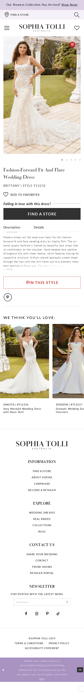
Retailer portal (42, 580)
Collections (41, 532)
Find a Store (42, 215)
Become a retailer (42, 497)
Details (39, 229)
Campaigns (42, 491)
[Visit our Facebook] (24, 623)
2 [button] (66, 160)
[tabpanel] (42, 95)
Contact (42, 568)
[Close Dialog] (4, 680)
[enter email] (41, 610)
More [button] (10, 272)
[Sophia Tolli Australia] (42, 28)
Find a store (42, 478)
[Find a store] (17, 15)
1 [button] (61, 160)
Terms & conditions (29, 653)
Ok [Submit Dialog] (80, 680)
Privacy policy (59, 653)
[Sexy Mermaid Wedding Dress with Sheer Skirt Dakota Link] (24, 378)
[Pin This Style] (42, 287)
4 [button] (75, 160)
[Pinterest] (72, 44)
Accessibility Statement (42, 658)
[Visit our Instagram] (36, 623)
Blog (42, 539)
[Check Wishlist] (77, 28)
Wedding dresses (42, 520)
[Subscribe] (72, 610)
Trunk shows (42, 574)
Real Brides (42, 526)
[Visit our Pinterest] (48, 623)
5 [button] (80, 160)
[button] (7, 28)
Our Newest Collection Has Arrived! (42, 4)
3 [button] (70, 160)
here (41, 689)
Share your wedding (42, 561)
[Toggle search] (77, 14)
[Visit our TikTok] (60, 623)
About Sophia (42, 485)
